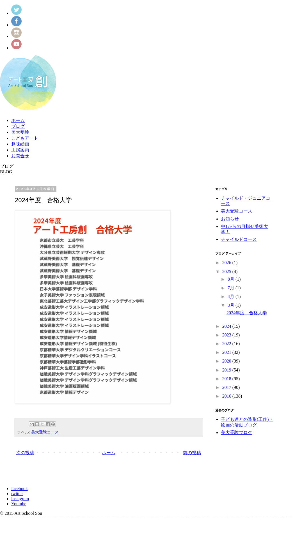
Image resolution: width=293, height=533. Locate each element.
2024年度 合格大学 (246, 312)
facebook (19, 488)
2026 (227, 262)
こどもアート (24, 138)
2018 (227, 378)
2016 (227, 396)
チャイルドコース (239, 239)
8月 (231, 279)
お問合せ (20, 155)
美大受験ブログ (236, 432)
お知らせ (230, 218)
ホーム (18, 120)
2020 (227, 361)
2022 (227, 343)
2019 (227, 370)
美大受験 (20, 132)
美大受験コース (45, 432)
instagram (20, 498)
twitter (17, 493)
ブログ (18, 126)
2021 (227, 352)
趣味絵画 (20, 144)
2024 (227, 326)
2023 (227, 335)
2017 (227, 387)
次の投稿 (25, 452)
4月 (231, 296)
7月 (231, 287)
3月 (231, 305)
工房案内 (20, 149)
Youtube (18, 503)
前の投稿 (192, 452)
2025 (227, 271)
